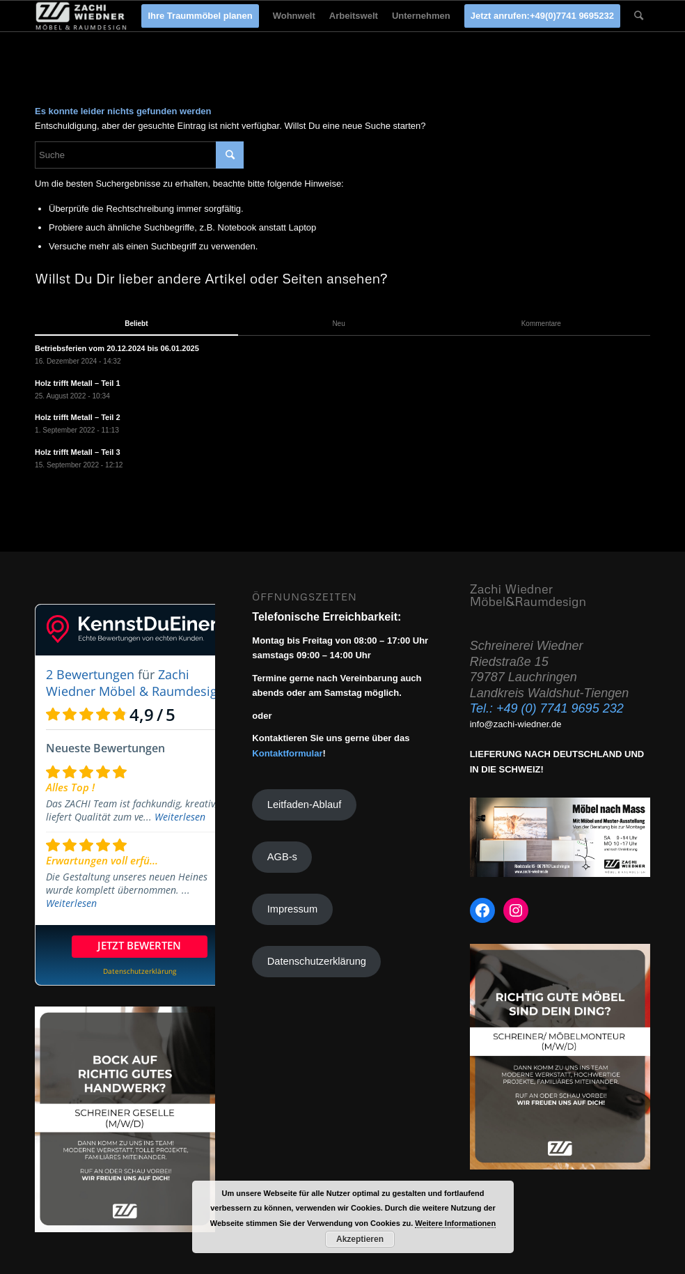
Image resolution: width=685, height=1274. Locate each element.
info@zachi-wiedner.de (516, 724)
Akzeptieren (360, 1239)
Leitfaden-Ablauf (304, 804)
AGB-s (282, 856)
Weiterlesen (180, 816)
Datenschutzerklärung (316, 961)
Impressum (292, 909)
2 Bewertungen (90, 674)
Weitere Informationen (455, 1223)
